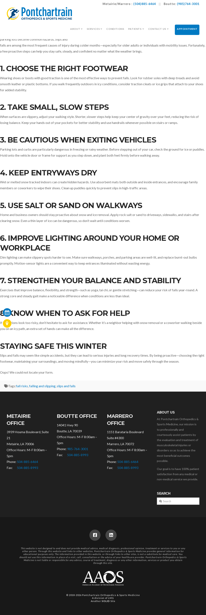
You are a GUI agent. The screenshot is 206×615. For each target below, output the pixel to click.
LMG (111, 598)
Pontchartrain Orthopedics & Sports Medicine (111, 595)
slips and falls (66, 386)
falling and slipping (42, 386)
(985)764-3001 (188, 4)
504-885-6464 (27, 462)
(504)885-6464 (144, 4)
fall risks (22, 386)
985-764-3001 (77, 449)
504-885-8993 (27, 468)
